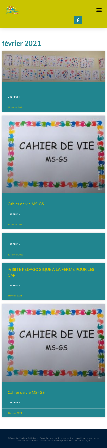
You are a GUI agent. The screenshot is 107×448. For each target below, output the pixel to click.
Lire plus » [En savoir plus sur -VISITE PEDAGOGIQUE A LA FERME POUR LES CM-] (14, 285)
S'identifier (67, 440)
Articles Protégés (82, 440)
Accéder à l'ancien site (50, 440)
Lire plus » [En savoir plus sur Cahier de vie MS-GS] (14, 214)
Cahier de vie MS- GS (26, 392)
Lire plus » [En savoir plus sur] (14, 96)
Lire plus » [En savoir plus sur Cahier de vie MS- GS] (14, 402)
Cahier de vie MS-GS (26, 203)
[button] (99, 10)
